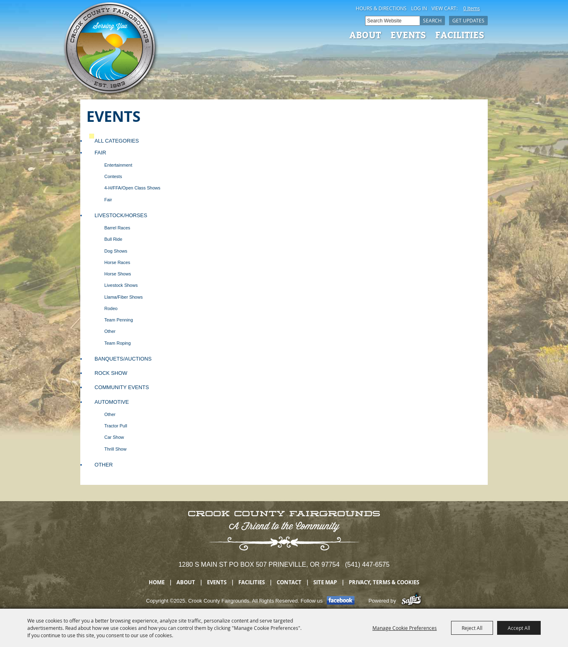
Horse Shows (117, 273)
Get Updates (468, 20)
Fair (100, 153)
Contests (113, 176)
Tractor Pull (115, 425)
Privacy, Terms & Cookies (384, 582)
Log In (419, 8)
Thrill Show (115, 449)
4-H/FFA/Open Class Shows (132, 187)
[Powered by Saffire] (411, 601)
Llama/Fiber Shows (123, 297)
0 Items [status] (471, 8)
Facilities (459, 35)
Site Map (325, 582)
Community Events (122, 387)
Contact (289, 582)
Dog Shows (115, 251)
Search (432, 20)
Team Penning (118, 319)
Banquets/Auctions (123, 359)
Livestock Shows (121, 285)
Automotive (112, 402)
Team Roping (117, 343)
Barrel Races (117, 227)
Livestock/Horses (121, 215)
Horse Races (117, 262)
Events (408, 35)
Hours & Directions (381, 8)
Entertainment (118, 165)
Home (157, 582)
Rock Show (111, 373)
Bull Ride (113, 239)
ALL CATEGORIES (117, 141)
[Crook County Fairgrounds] (111, 49)
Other (110, 331)
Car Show (114, 437)
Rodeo (110, 308)
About (365, 35)
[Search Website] (392, 21)
